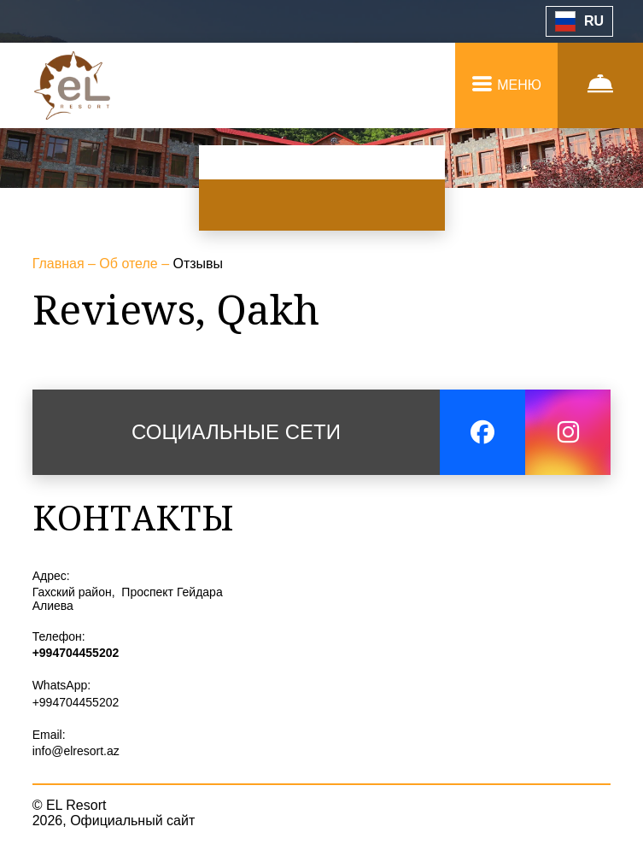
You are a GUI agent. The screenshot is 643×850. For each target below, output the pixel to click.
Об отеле (130, 263)
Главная (60, 263)
